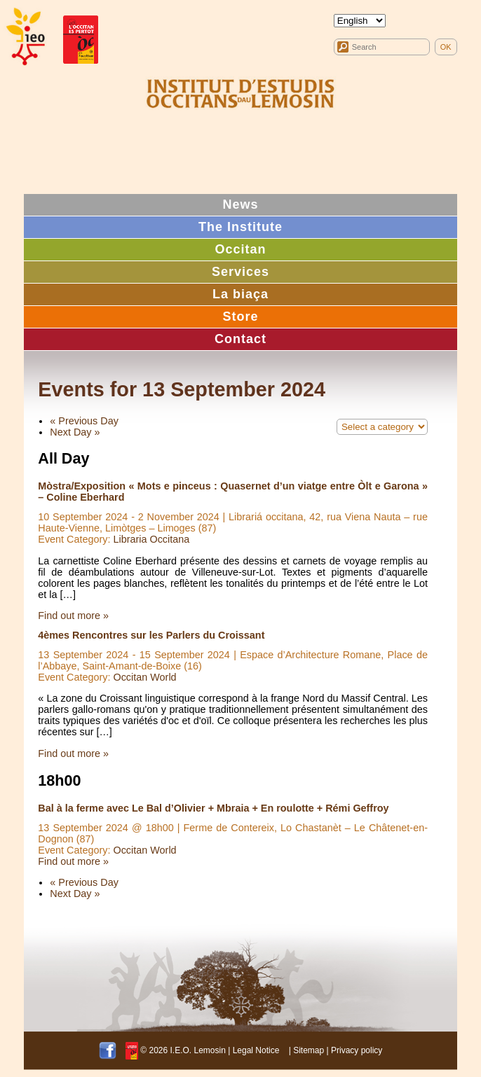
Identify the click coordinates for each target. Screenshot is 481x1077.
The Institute (240, 227)
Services (240, 272)
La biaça (240, 294)
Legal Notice (256, 1050)
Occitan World (144, 677)
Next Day (75, 432)
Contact (240, 339)
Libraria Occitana (151, 539)
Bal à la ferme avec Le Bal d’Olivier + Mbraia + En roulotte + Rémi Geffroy (213, 808)
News (240, 204)
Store (240, 317)
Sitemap (308, 1050)
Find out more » (73, 615)
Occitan (240, 249)
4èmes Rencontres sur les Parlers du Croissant (151, 635)
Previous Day (84, 420)
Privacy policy (356, 1050)
